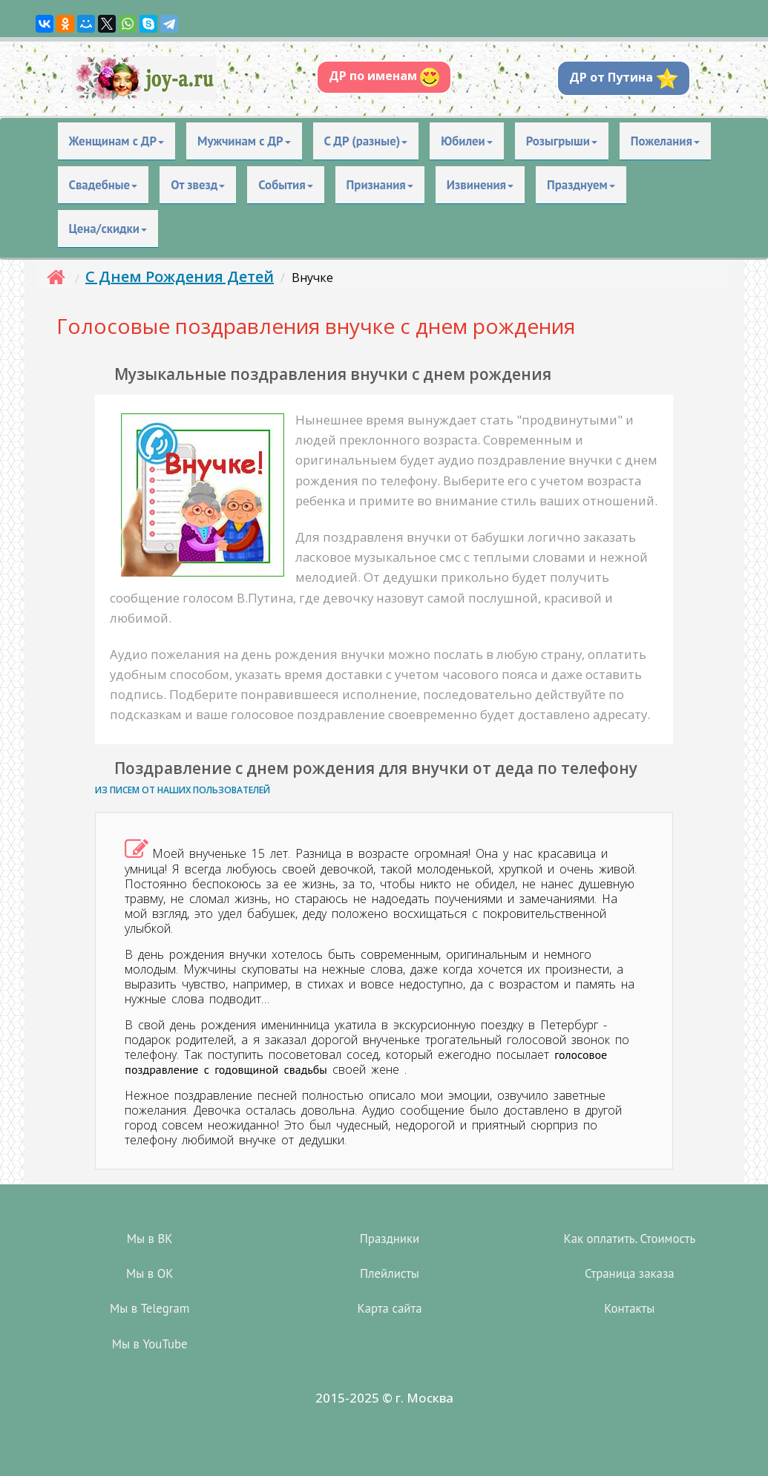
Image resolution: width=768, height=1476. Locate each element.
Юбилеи (467, 141)
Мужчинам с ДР (244, 141)
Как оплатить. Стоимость (629, 1238)
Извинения (480, 185)
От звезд (198, 185)
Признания (380, 185)
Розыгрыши (561, 141)
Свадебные (103, 185)
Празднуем (581, 185)
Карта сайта (389, 1308)
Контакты (629, 1308)
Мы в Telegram (149, 1308)
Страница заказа (630, 1273)
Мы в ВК (150, 1238)
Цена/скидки (108, 228)
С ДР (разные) (366, 141)
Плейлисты (389, 1273)
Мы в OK (149, 1273)
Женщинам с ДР (117, 141)
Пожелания (665, 141)
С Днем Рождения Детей (179, 276)
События (285, 185)
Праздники (389, 1238)
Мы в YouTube (150, 1344)
